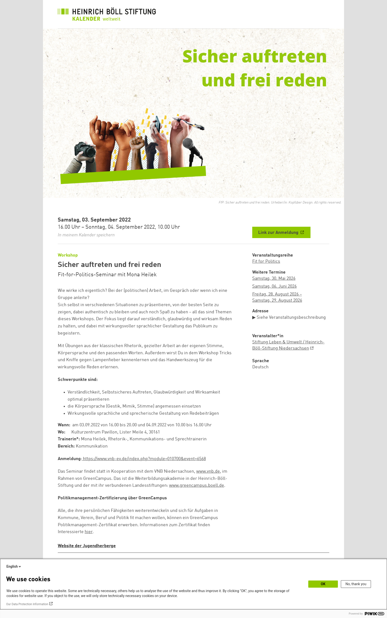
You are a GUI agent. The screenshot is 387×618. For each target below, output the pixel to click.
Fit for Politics (266, 261)
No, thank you (356, 584)
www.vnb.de (208, 471)
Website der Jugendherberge (87, 546)
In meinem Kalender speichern (86, 235)
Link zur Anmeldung (278, 232)
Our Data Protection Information (27, 604)
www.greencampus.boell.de (196, 485)
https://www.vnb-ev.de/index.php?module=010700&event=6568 (144, 459)
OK (323, 584)
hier (89, 532)
